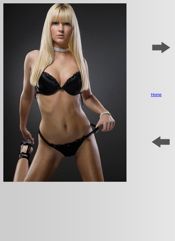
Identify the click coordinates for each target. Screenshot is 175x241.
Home (156, 94)
